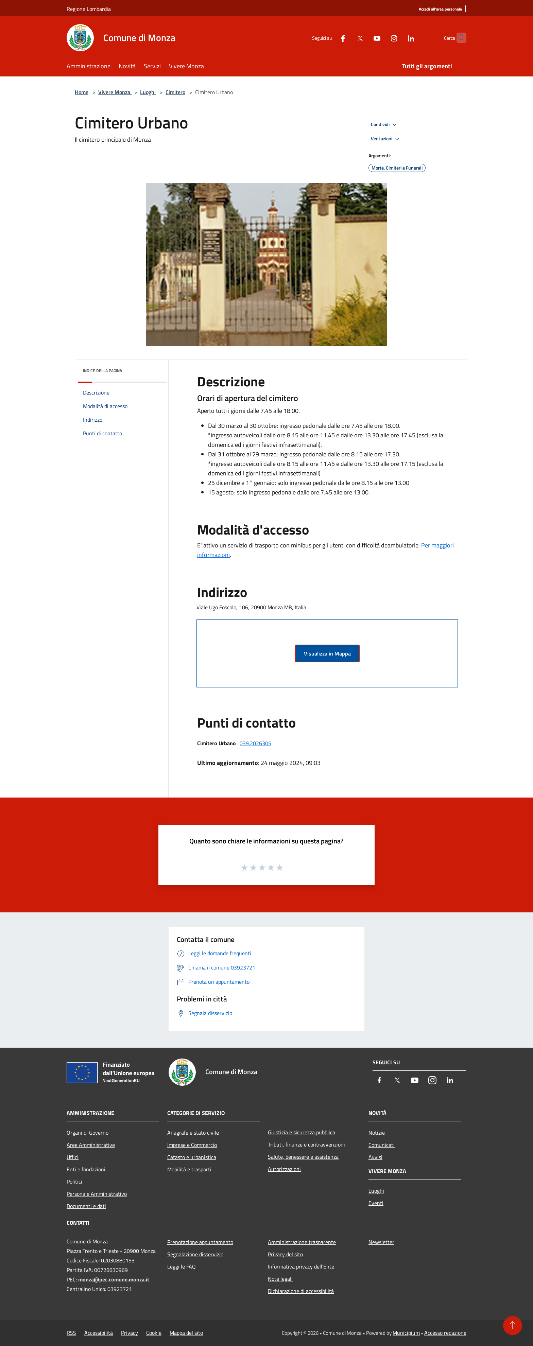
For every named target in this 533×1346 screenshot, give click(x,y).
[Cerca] (458, 38)
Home (81, 92)
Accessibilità (98, 1333)
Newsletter (381, 1242)
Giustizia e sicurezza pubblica (301, 1132)
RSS (71, 1333)
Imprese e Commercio (192, 1145)
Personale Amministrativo (97, 1194)
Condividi (385, 125)
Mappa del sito (186, 1333)
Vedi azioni (386, 139)
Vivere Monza (115, 92)
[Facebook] (330, 37)
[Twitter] (347, 37)
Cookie (153, 1333)
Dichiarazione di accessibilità (301, 1291)
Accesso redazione (445, 1333)
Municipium (406, 1333)
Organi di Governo (87, 1133)
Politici (74, 1181)
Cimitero (175, 92)
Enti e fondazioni (86, 1169)
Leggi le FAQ (181, 1266)
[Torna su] (512, 1325)
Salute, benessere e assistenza (303, 1157)
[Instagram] (381, 37)
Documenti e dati (86, 1206)
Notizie (376, 1133)
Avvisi (375, 1157)
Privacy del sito (285, 1254)
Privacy (129, 1333)
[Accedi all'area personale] (440, 9)
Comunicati (381, 1145)
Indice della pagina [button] (102, 370)
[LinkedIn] (398, 37)
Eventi (375, 1203)
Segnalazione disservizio (195, 1254)
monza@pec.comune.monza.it (113, 1279)
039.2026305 (255, 743)
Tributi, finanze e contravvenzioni (306, 1144)
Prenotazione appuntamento (200, 1242)
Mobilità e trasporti (189, 1169)
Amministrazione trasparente (302, 1242)
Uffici (73, 1157)
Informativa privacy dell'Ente (301, 1266)
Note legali (280, 1279)
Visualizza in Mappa (327, 653)
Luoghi (148, 92)
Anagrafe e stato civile (193, 1133)
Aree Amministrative (91, 1145)
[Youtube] (364, 37)
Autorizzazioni (284, 1169)
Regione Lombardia (89, 9)
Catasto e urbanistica (191, 1157)
